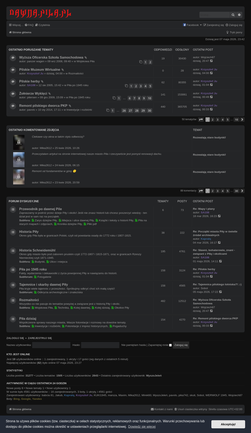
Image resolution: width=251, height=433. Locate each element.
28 (137, 110)
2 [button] (212, 119)
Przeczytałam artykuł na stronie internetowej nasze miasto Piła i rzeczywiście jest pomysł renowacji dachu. (97, 153)
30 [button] (236, 191)
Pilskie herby (29, 81)
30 (149, 110)
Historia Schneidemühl (37, 250)
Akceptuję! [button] (228, 424)
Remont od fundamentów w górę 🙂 (54, 171)
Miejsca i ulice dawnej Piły (76, 220)
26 (124, 110)
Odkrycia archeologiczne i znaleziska (58, 292)
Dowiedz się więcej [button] (142, 426)
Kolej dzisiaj (101, 307)
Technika (61, 307)
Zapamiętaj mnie (160, 344)
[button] (201, 119)
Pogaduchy (118, 326)
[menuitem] (29, 25)
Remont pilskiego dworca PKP (43, 105)
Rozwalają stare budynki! (209, 137)
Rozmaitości (75, 73)
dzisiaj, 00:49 (203, 96)
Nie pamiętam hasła (133, 344)
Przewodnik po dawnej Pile (40, 209)
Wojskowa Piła (85, 61)
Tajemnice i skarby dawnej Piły (43, 284)
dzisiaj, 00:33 (203, 109)
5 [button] (227, 119)
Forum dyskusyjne (24, 201)
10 (149, 98)
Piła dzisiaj (27, 318)
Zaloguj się (15, 338)
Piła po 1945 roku (77, 85)
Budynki (38, 261)
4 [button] (222, 119)
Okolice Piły (120, 307)
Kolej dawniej (80, 307)
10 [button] (236, 119)
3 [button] (217, 119)
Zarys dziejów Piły (44, 220)
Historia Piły (28, 231)
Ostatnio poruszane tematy (31, 49)
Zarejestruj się (40, 338)
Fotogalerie (42, 276)
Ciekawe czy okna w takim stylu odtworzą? (58, 136)
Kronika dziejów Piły (68, 224)
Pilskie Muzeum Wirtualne (39, 69)
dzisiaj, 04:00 (203, 73)
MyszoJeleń (154, 375)
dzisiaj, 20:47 (203, 60)
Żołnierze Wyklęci (33, 93)
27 (130, 110)
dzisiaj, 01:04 (203, 84)
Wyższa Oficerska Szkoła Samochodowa (51, 57)
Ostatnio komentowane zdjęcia (34, 130)
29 (143, 110)
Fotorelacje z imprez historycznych (85, 326)
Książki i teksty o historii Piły (114, 220)
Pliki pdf (89, 224)
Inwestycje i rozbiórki (79, 109)
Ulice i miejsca (56, 261)
